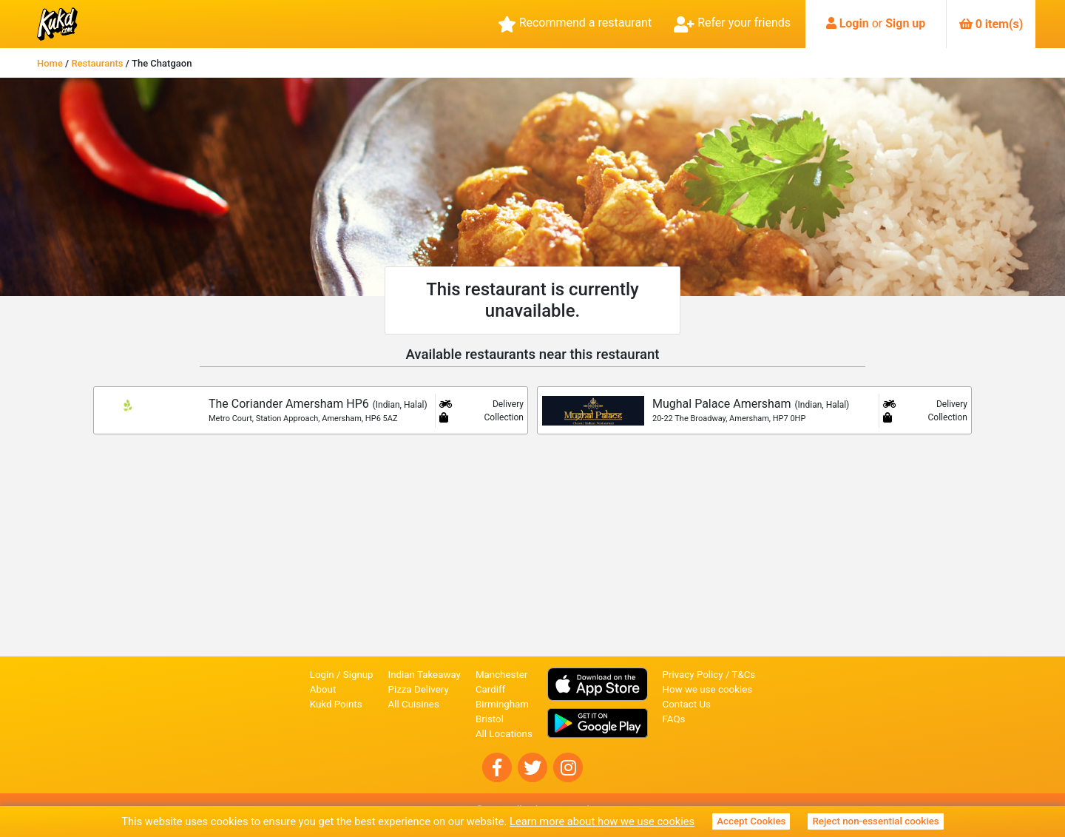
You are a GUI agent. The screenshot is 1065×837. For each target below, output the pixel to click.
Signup (358, 674)
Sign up (905, 23)
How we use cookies (708, 689)
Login (854, 23)
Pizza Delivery (418, 689)
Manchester (501, 674)
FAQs (674, 719)
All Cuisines (413, 704)
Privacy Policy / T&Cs (709, 674)
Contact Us (687, 704)
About (323, 689)
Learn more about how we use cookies (602, 821)
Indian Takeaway (424, 674)
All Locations (504, 733)
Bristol (490, 719)
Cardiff (490, 689)
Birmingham (502, 704)
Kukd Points (336, 704)
